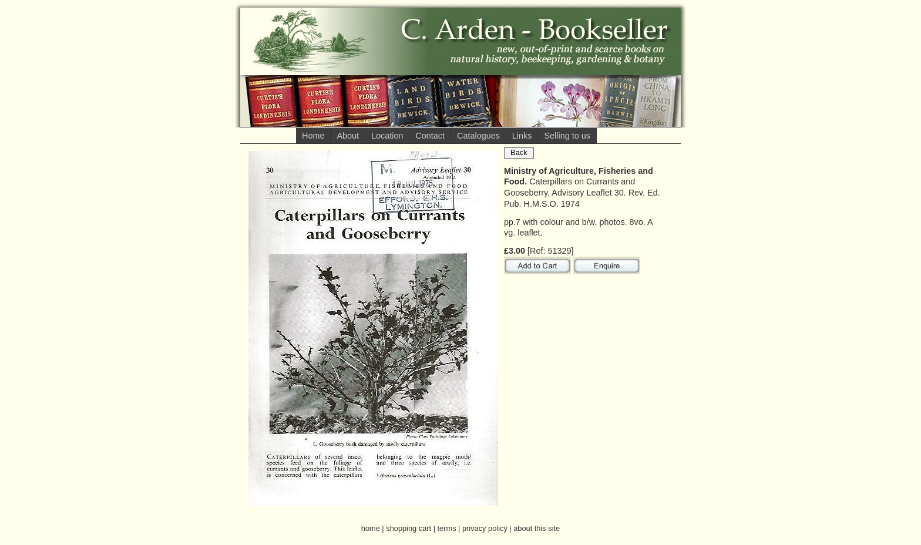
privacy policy (484, 528)
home (370, 528)
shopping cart (408, 528)
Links (522, 135)
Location (387, 135)
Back (518, 152)
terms (447, 528)
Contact (430, 135)
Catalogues (478, 135)
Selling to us (567, 135)
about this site (536, 528)
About (348, 135)
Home (313, 135)
